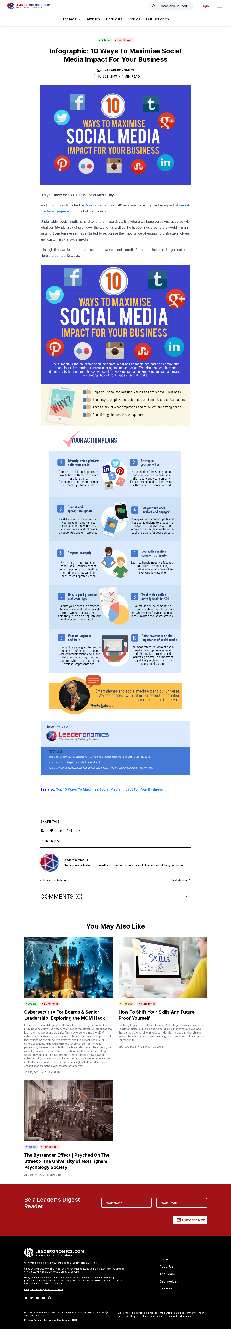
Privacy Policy (32, 1320)
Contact (165, 1289)
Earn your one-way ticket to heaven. (43, 1289)
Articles (93, 19)
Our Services (157, 19)
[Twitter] (31, 1297)
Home (163, 1259)
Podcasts (114, 19)
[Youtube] (43, 1297)
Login (205, 6)
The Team (167, 1274)
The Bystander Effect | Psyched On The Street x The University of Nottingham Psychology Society (66, 1161)
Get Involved (168, 1281)
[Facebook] (25, 1297)
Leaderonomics (120, 70)
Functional (123, 40)
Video (31, 1146)
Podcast (126, 1003)
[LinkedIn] (37, 1297)
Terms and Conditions (57, 1320)
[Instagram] (49, 1297)
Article (104, 40)
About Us (166, 1266)
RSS (74, 1320)
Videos (134, 19)
